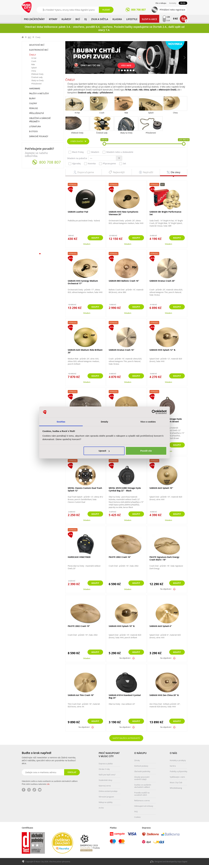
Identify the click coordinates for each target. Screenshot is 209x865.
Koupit (95, 237)
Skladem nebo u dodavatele (118, 152)
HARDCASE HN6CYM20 (79, 557)
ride (141, 89)
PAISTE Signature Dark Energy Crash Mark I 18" (164, 558)
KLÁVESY (66, 19)
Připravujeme (107, 163)
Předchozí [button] (68, 57)
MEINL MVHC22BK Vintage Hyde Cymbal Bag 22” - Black (125, 489)
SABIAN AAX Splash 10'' (161, 488)
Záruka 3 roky (104, 769)
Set (122, 163)
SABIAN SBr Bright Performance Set (165, 213)
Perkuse (33, 108)
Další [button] (184, 57)
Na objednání (165, 589)
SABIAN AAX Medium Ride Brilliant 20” (85, 351)
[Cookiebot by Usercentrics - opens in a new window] (154, 412)
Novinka (90, 163)
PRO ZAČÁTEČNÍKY (34, 19)
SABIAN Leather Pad (78, 211)
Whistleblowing (176, 788)
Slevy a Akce (149, 19)
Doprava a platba (106, 763)
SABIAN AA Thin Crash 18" (81, 695)
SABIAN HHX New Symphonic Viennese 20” (123, 213)
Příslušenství (151, 133)
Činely (32, 54)
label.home (23, 37)
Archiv (101, 808)
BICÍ (77, 19)
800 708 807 (50, 162)
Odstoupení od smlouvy (143, 806)
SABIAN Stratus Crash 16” (121, 349)
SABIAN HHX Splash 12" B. (162, 349)
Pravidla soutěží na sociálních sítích (141, 793)
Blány (32, 98)
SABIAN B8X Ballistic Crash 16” (124, 280)
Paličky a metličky (39, 93)
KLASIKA (117, 19)
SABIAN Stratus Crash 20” (162, 280)
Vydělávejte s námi (177, 777)
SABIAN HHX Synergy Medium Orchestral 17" (83, 282)
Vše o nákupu (160, 3)
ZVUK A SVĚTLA (99, 19)
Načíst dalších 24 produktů (126, 738)
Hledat (106, 9)
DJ (85, 19)
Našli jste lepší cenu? (107, 774)
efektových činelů (167, 89)
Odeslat (71, 772)
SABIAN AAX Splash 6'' (160, 626)
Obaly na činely (126, 133)
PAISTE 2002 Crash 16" (120, 557)
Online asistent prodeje (108, 791)
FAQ (136, 811)
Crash (101, 113)
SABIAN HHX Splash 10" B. (122, 626)
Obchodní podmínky (142, 771)
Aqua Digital (182, 861)
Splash (151, 113)
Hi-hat (77, 113)
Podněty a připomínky (178, 771)
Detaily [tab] (104, 421)
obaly (95, 92)
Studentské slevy (105, 780)
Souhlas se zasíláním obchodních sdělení (142, 786)
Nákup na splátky (105, 802)
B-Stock (33, 131)
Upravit (104, 451)
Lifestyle (131, 19)
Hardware (34, 88)
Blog (183, 3)
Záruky (137, 760)
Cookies (137, 817)
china (146, 89)
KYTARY (53, 19)
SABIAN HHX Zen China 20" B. (164, 695)
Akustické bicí (36, 44)
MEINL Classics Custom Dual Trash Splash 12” (85, 489)
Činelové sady (101, 133)
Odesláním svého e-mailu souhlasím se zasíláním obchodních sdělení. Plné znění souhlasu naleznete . (50, 782)
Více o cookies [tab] (148, 421)
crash (135, 89)
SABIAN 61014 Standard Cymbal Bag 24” (125, 696)
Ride (126, 113)
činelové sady (84, 92)
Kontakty (172, 3)
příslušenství (106, 92)
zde (48, 784)
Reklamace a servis (142, 800)
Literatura (35, 126)
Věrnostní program (106, 797)
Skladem (93, 152)
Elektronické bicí (38, 49)
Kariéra (173, 766)
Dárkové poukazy (38, 136)
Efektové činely (77, 133)
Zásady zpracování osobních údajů (141, 778)
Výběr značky (76, 141)
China (175, 113)
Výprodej (75, 163)
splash (153, 89)
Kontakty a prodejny (178, 760)
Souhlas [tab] (61, 421)
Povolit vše (146, 451)
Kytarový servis (105, 785)
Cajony (33, 103)
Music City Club (176, 782)
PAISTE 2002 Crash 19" (79, 626)
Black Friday (76, 152)
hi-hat (128, 89)
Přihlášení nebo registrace (172, 9)
